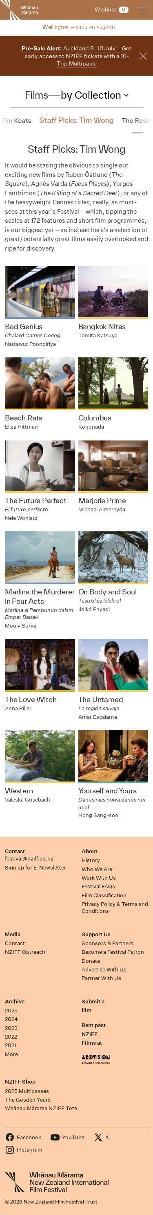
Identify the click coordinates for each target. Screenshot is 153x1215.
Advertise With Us (104, 969)
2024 (11, 1019)
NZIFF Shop (20, 1081)
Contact (15, 851)
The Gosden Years (28, 1099)
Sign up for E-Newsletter (35, 867)
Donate (91, 961)
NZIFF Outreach (25, 952)
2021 (10, 1045)
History (91, 860)
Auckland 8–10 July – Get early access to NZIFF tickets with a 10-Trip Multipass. (76, 56)
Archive (14, 1001)
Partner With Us (101, 978)
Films (36, 95)
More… (13, 1054)
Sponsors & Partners (107, 943)
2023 (11, 1028)
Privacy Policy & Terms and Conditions (115, 908)
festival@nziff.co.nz (29, 858)
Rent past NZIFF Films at (94, 1034)
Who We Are (97, 869)
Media (12, 934)
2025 (11, 1010)
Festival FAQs (98, 886)
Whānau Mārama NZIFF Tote (41, 1108)
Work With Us (99, 877)
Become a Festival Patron (113, 952)
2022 (11, 1036)
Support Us (96, 934)
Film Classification (104, 895)
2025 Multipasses (27, 1091)
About (90, 851)
